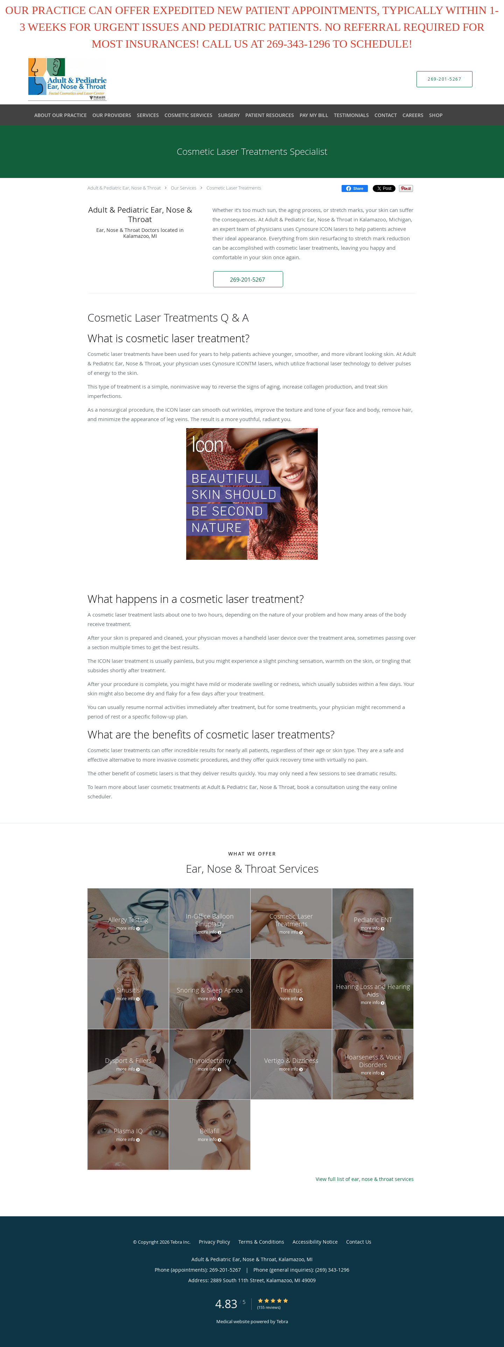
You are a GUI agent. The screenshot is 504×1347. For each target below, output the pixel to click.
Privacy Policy (214, 1241)
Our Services (183, 188)
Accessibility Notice (315, 1241)
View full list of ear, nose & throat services (365, 1179)
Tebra (282, 1321)
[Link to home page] (56, 79)
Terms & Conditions (261, 1241)
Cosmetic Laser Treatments (233, 188)
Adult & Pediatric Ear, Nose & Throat (124, 188)
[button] (248, 279)
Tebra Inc (179, 1242)
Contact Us (358, 1241)
